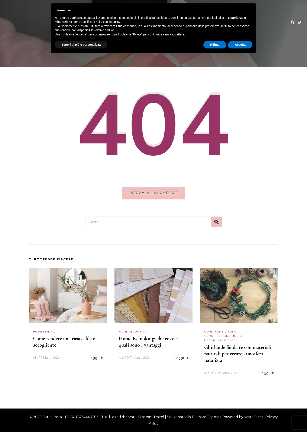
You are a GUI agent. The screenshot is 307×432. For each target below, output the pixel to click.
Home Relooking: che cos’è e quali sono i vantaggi (148, 341)
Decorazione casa (220, 340)
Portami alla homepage (153, 193)
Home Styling (44, 331)
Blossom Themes (206, 417)
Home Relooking (133, 331)
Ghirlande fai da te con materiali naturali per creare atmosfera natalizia (237, 353)
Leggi (95, 358)
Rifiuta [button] (215, 44)
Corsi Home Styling (220, 331)
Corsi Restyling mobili (223, 335)
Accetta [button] (240, 44)
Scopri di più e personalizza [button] (81, 44)
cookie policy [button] (111, 21)
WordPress (253, 417)
